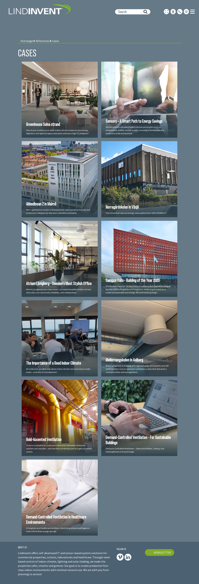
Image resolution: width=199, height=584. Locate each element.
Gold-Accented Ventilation (43, 439)
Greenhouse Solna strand (43, 124)
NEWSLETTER (162, 552)
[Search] (131, 11)
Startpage (27, 41)
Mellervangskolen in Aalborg (124, 359)
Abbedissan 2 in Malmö (41, 203)
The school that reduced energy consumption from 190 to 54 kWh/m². (136, 213)
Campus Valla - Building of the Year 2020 (133, 280)
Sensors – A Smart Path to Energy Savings (134, 121)
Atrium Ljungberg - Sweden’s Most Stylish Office (59, 283)
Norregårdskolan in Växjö (122, 207)
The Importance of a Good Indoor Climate (53, 363)
